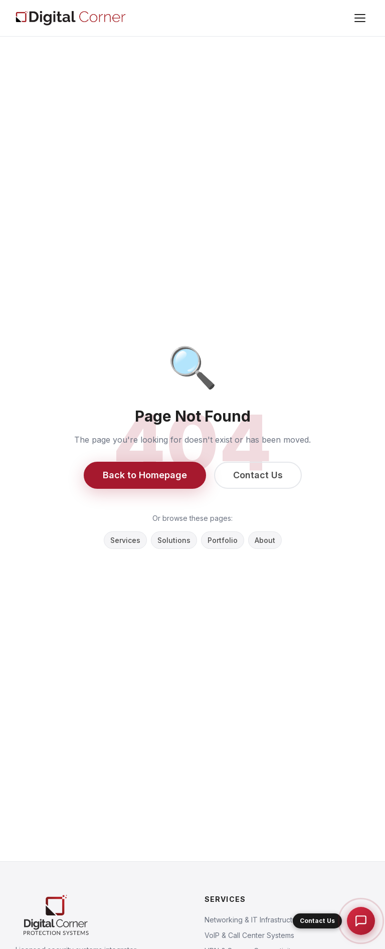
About (265, 540)
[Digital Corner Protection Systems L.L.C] (71, 18)
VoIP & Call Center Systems (249, 935)
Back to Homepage (145, 475)
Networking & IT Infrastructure (254, 919)
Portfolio (223, 540)
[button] (334, 921)
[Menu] (359, 18)
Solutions (173, 540)
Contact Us (258, 475)
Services (125, 540)
